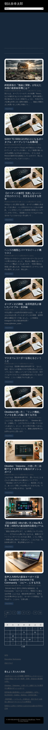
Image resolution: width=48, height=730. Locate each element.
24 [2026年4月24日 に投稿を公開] (29, 640)
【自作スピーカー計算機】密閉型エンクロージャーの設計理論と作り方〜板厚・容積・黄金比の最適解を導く (23, 678)
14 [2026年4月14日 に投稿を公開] (13, 636)
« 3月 (23, 647)
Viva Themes (24, 721)
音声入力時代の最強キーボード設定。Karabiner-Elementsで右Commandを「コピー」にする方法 (22, 580)
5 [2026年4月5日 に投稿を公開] (40, 629)
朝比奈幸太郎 (13, 3)
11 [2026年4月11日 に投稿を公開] (35, 632)
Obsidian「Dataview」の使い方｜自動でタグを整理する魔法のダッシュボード (22, 469)
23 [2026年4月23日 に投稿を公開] (24, 640)
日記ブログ (8, 663)
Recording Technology (12, 659)
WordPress (31, 719)
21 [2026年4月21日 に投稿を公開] (13, 640)
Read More (9, 109)
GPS (6, 655)
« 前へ (8, 612)
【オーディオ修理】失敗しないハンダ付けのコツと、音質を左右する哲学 (22, 196)
